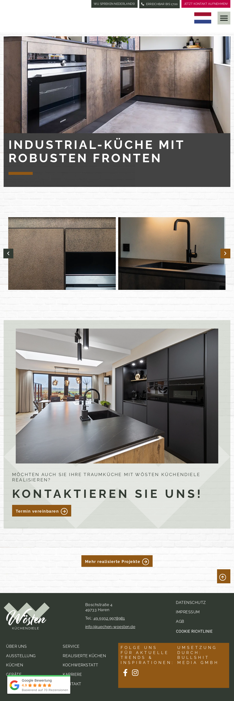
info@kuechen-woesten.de (110, 626)
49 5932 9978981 (109, 618)
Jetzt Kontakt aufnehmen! (206, 4)
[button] (224, 18)
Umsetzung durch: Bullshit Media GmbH (198, 655)
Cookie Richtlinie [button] (194, 631)
